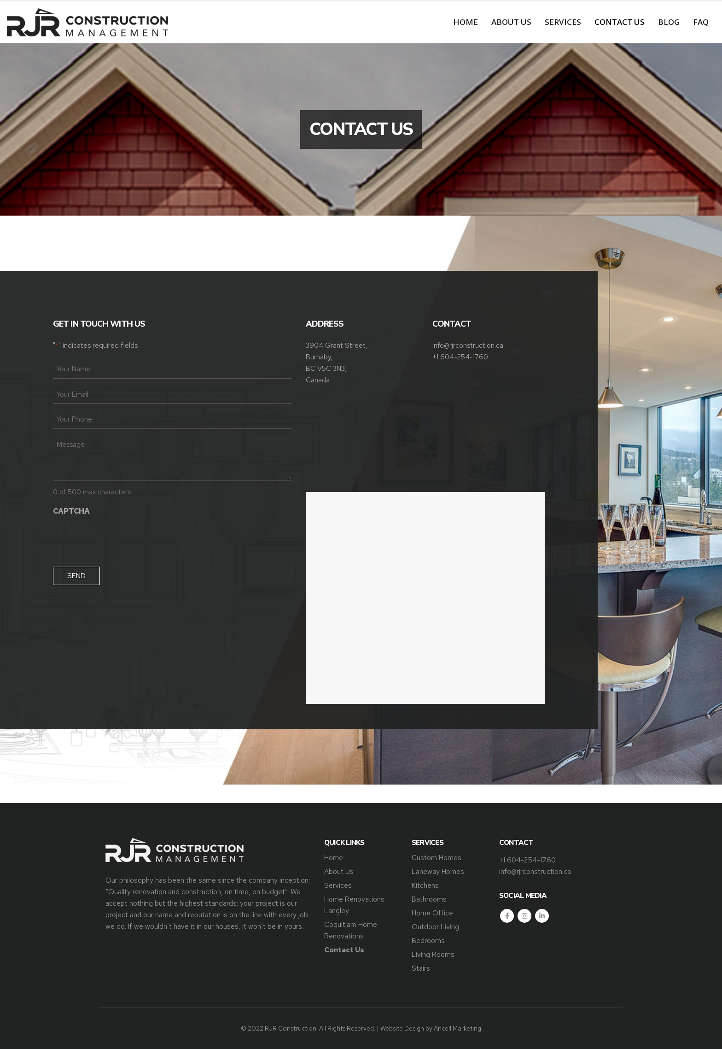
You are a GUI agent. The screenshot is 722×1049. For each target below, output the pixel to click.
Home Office (432, 913)
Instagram (524, 916)
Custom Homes (436, 857)
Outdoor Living (435, 927)
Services (563, 22)
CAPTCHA (71, 511)
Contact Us (619, 22)
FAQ (701, 22)
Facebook (507, 916)
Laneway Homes (438, 871)
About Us (511, 22)
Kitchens (425, 885)
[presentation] (123, 539)
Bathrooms (429, 899)
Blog (669, 22)
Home (465, 22)
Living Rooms (433, 954)
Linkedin (542, 916)
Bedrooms (428, 940)
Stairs (421, 968)
